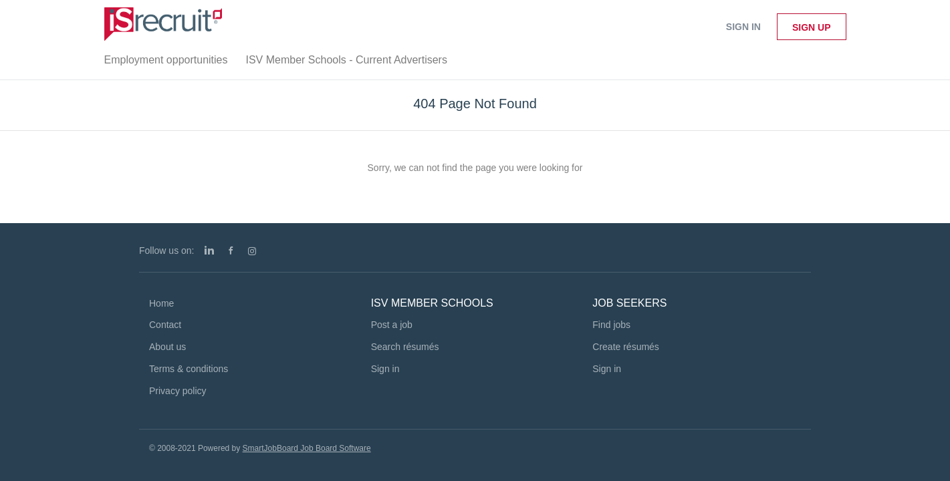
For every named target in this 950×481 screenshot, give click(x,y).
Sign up (811, 27)
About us (167, 346)
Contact (165, 324)
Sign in (743, 26)
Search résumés (405, 346)
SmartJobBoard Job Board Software (307, 448)
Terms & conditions (188, 368)
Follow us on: (166, 250)
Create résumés (625, 346)
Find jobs (611, 324)
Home (161, 303)
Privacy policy (178, 390)
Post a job (391, 324)
